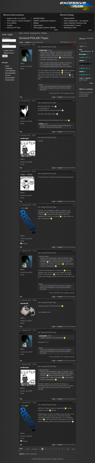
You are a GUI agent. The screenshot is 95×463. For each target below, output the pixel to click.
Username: (6, 38)
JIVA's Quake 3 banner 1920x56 (44, 27)
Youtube (9, 25)
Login (21, 42)
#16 (74, 251)
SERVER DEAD (38, 18)
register (27, 42)
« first (27, 449)
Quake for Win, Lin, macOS (16, 18)
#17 (74, 300)
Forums (7, 75)
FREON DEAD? (69, 18)
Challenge (8, 68)
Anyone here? (38, 25)
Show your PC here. (14, 27)
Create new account (10, 50)
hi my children (11, 23)
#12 (74, 101)
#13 (74, 135)
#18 (74, 330)
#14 (74, 171)
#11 (74, 45)
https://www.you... (86, 51)
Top (21, 97)
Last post (72, 42)
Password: (6, 44)
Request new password (12, 53)
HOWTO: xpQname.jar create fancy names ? (48, 21)
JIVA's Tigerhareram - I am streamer (76, 21)
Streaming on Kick (70, 27)
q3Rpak (36, 23)
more (56, 30)
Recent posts (9, 80)
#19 (74, 364)
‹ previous (34, 449)
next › (68, 449)
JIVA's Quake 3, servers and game (19, 21)
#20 (74, 402)
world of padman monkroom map (75, 23)
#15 (74, 205)
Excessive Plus (35, 33)
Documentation (10, 73)
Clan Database (10, 71)
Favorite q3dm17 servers (72, 25)
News (7, 66)
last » (73, 449)
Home (21, 33)
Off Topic (44, 33)
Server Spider (10, 78)
